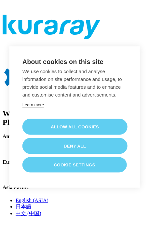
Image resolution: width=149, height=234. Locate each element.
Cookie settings (74, 164)
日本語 (23, 206)
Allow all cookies (75, 126)
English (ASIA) (32, 200)
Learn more (33, 104)
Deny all (75, 145)
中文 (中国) (28, 213)
